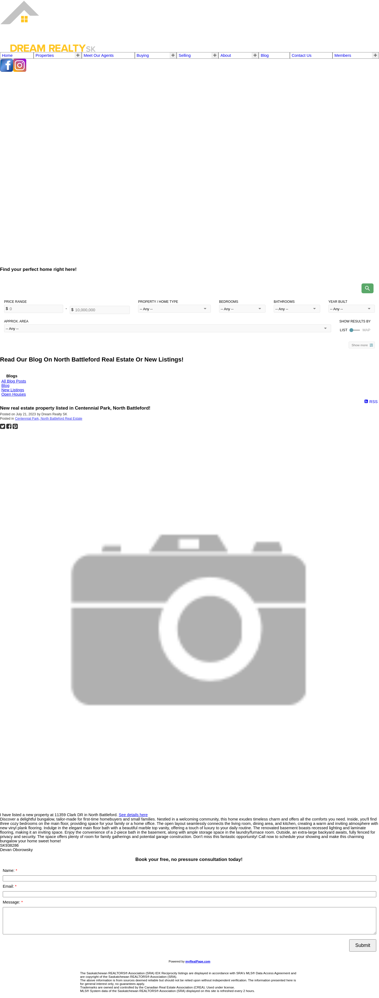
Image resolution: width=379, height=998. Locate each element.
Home (7, 55)
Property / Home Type (158, 302)
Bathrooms (284, 302)
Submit (362, 945)
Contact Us (302, 55)
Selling (185, 55)
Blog (265, 55)
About (225, 55)
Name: (9, 870)
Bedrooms (228, 302)
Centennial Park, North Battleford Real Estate (48, 418)
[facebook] (6, 70)
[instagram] (19, 70)
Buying (143, 55)
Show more (360, 345)
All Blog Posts (13, 381)
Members (342, 55)
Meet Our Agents (99, 55)
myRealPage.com (197, 961)
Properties (45, 55)
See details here (133, 815)
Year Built (337, 302)
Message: (12, 902)
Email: (9, 886)
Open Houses (13, 394)
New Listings (12, 390)
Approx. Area (16, 321)
